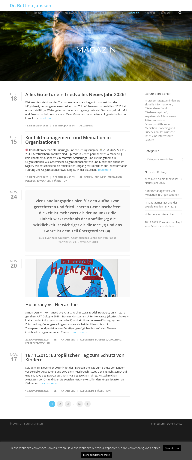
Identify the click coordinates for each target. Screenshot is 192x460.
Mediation (115, 177)
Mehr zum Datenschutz (96, 454)
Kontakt (150, 13)
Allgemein (86, 125)
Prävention (60, 180)
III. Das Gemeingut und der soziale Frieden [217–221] (161, 204)
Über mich (53, 13)
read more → (48, 118)
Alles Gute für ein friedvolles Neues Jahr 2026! (75, 94)
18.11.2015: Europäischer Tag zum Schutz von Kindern (74, 389)
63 (79, 436)
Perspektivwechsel (38, 180)
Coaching (115, 371)
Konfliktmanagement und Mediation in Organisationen (68, 139)
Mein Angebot (73, 13)
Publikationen (96, 13)
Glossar (165, 13)
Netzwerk (117, 13)
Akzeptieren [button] (172, 448)
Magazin (134, 13)
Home (37, 13)
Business (100, 177)
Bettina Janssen (64, 125)
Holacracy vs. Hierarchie (51, 336)
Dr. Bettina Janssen (30, 5)
